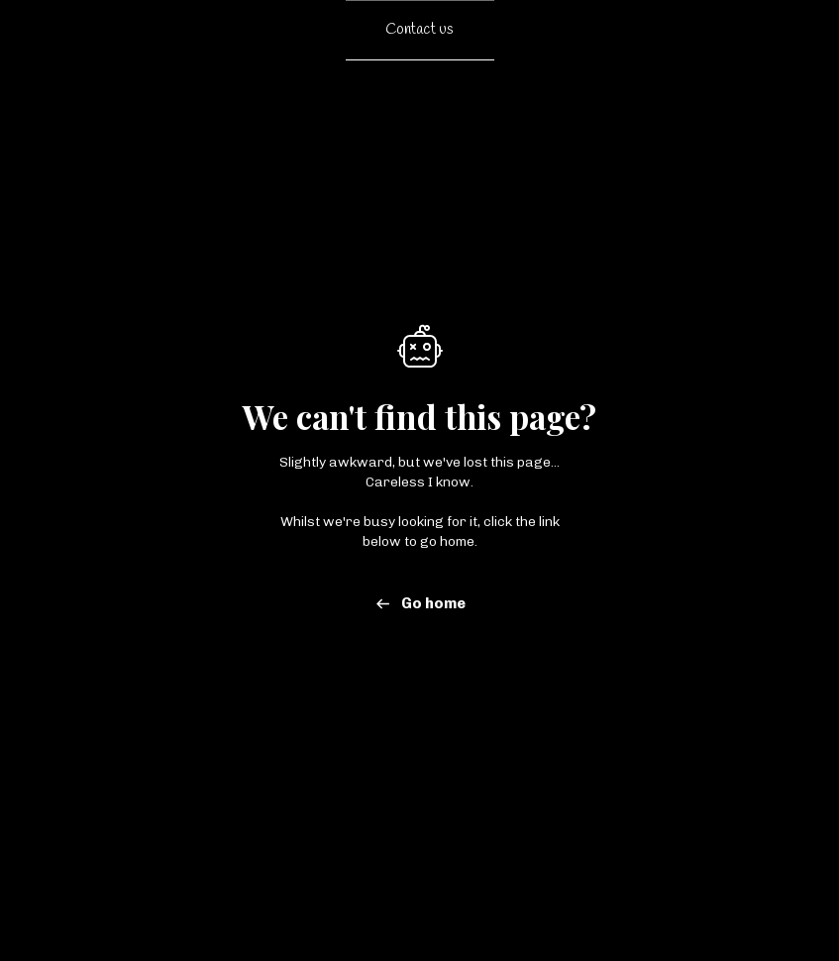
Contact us (419, 30)
